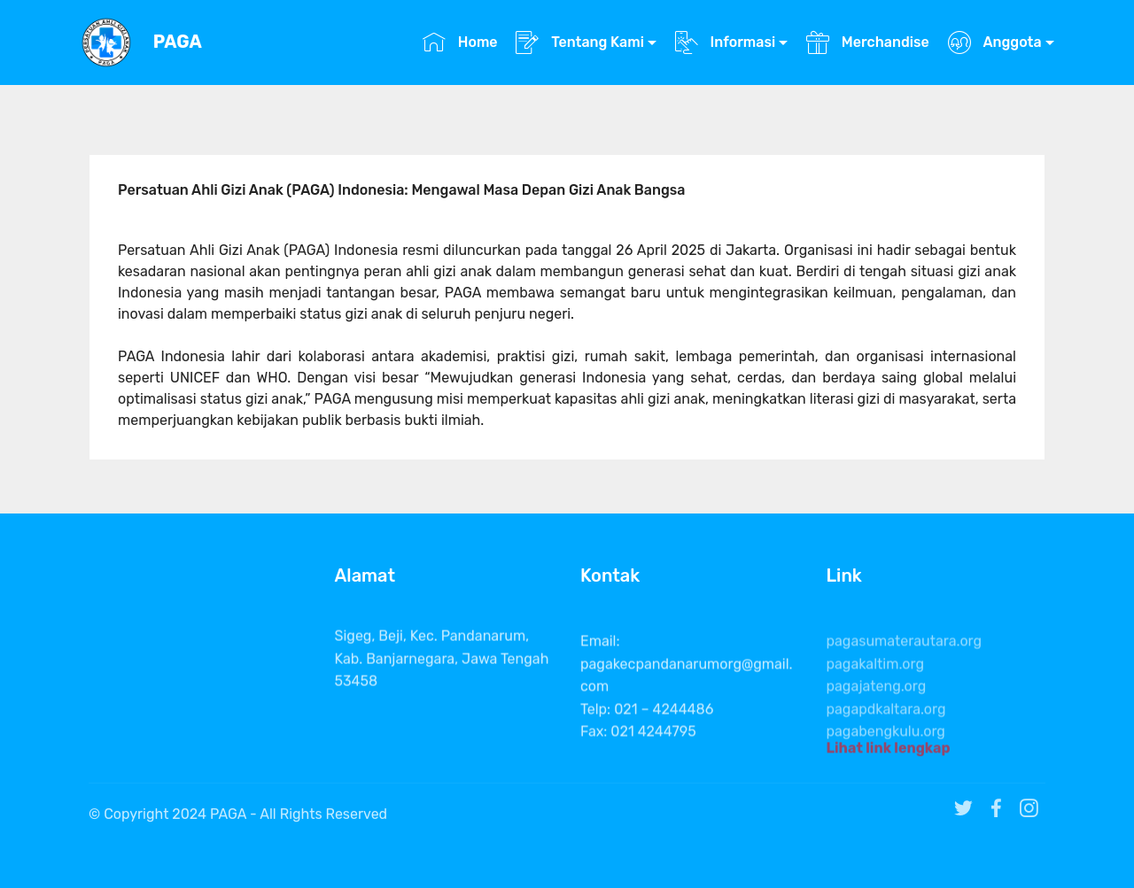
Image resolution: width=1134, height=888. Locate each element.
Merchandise (867, 42)
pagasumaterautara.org (905, 664)
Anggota (995, 42)
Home (460, 42)
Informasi (725, 42)
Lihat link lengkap (889, 752)
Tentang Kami (580, 42)
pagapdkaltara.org (886, 732)
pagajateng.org (877, 709)
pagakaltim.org (875, 687)
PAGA (177, 42)
